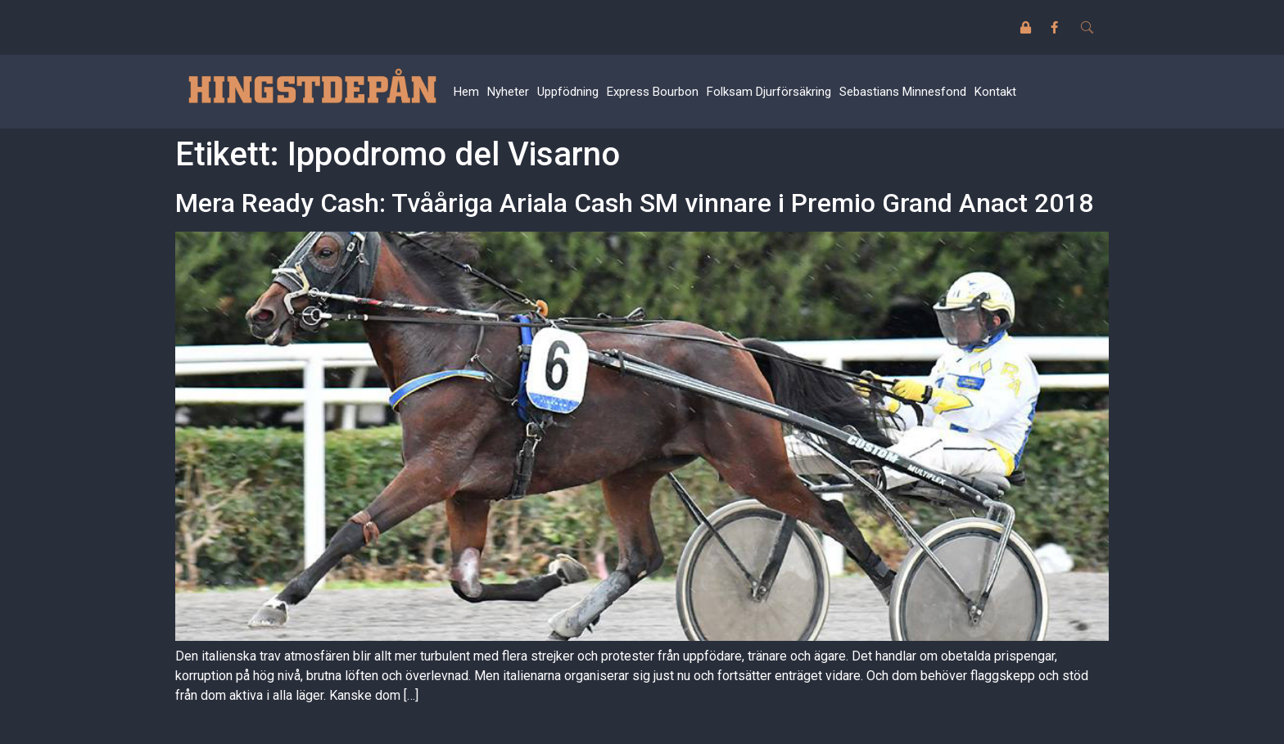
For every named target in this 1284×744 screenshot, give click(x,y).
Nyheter (508, 91)
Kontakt (995, 91)
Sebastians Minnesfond (902, 91)
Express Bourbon (653, 91)
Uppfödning (568, 91)
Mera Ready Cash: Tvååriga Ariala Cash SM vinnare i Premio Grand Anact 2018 (634, 203)
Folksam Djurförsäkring (769, 91)
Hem (466, 91)
